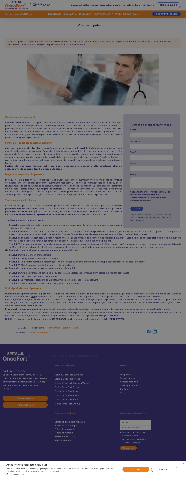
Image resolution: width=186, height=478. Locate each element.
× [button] (183, 464)
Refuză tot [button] (164, 469)
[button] (62, 474)
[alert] (93, 239)
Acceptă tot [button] (135, 469)
